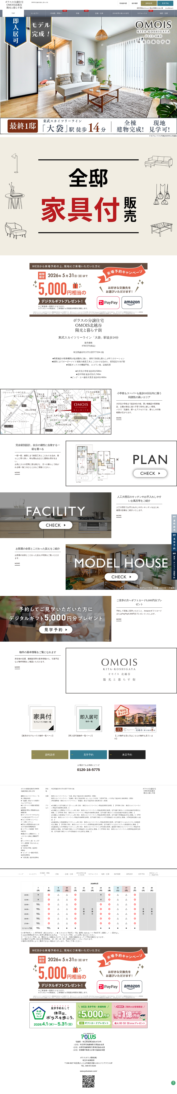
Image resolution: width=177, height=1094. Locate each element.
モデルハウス (93, 874)
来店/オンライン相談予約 (153, 874)
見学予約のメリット (143, 8)
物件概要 (135, 3)
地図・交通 (105, 874)
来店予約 (127, 754)
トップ (20, 874)
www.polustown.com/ (88, 1071)
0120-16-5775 (88, 770)
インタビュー (169, 8)
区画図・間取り (45, 874)
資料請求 (148, 3)
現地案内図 (123, 3)
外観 (57, 874)
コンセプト (33, 874)
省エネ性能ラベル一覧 (156, 8)
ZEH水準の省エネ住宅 (81, 874)
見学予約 (165, 3)
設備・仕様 (69, 874)
